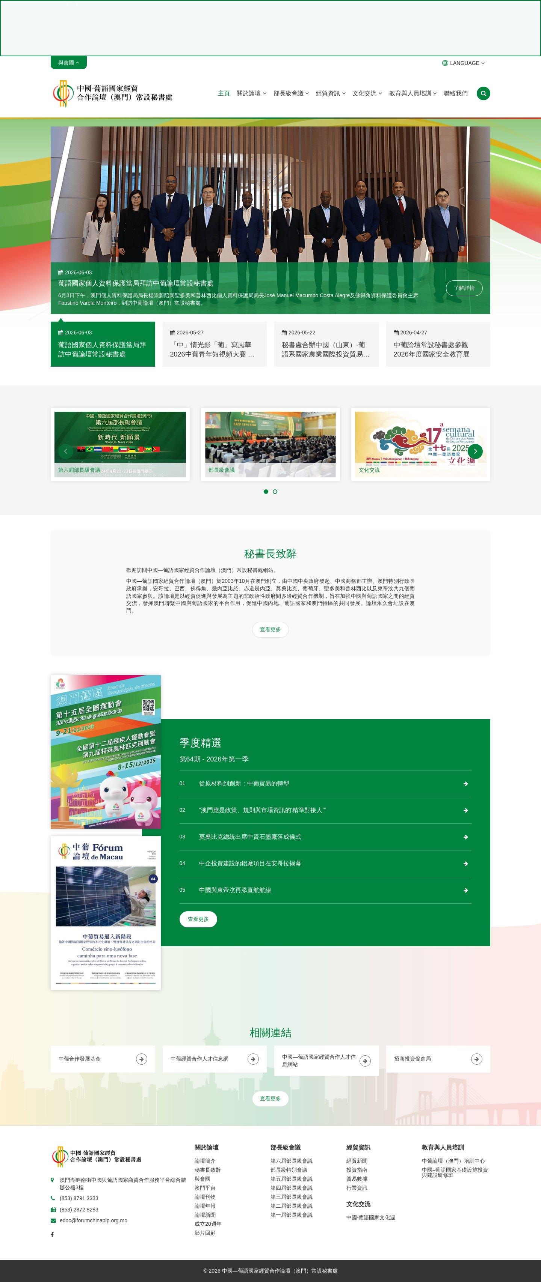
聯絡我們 (456, 93)
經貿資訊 (330, 93)
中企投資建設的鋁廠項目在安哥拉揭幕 (250, 863)
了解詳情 (464, 288)
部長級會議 (291, 93)
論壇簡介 (205, 1161)
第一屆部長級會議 (291, 1215)
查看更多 (270, 629)
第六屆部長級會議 (79, 470)
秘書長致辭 (208, 1170)
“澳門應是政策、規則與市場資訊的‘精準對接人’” (262, 810)
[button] (65, 451)
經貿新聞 (356, 1161)
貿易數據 (356, 1179)
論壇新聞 (205, 1215)
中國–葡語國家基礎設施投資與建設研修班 (455, 1172)
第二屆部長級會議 (291, 1206)
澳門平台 (205, 1188)
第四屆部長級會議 (291, 1188)
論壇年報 (205, 1206)
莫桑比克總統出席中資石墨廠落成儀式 (250, 837)
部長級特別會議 (288, 1170)
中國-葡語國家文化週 (371, 1217)
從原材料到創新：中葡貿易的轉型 (244, 783)
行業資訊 (356, 1188)
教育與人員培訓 (413, 93)
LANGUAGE (463, 63)
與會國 (202, 1179)
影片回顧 (205, 1233)
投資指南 (356, 1170)
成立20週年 (208, 1224)
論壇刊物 (205, 1197)
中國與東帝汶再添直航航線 (235, 890)
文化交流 (367, 93)
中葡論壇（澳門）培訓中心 (453, 1161)
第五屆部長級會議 (291, 1179)
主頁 (224, 93)
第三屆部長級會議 (291, 1197)
